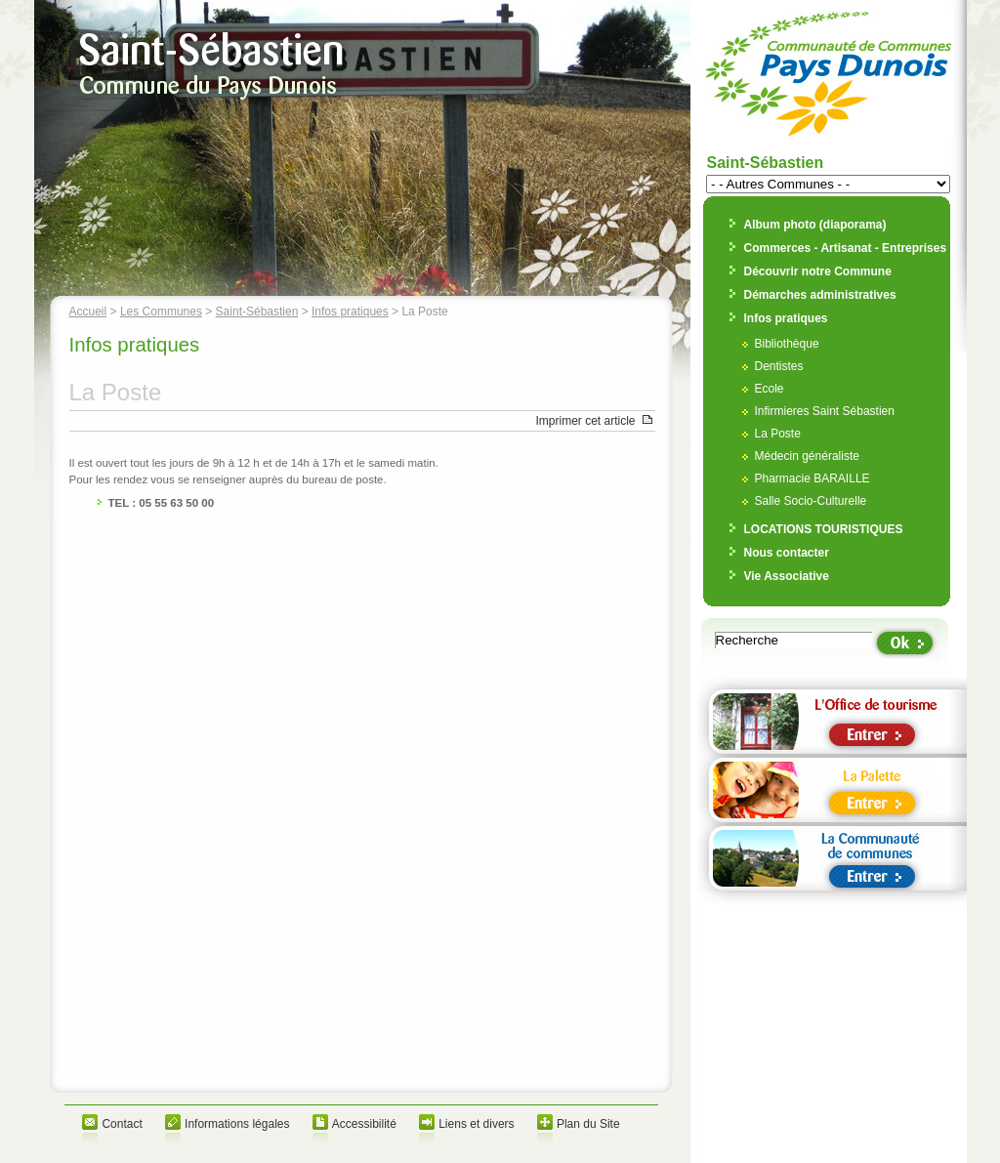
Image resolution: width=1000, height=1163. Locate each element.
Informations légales (237, 1124)
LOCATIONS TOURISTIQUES (823, 529)
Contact (122, 1124)
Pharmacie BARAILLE (812, 478)
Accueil (88, 311)
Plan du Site (588, 1124)
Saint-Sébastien (257, 311)
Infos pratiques (350, 311)
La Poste (778, 433)
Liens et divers (476, 1124)
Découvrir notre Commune (818, 271)
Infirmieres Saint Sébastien (825, 411)
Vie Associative (786, 576)
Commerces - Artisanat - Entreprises (845, 248)
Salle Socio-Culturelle (811, 501)
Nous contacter (786, 553)
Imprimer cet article (585, 421)
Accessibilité (364, 1124)
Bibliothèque (787, 344)
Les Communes (161, 311)
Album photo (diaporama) (815, 224)
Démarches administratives (820, 295)
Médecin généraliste (807, 456)
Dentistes (779, 366)
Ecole (769, 388)
